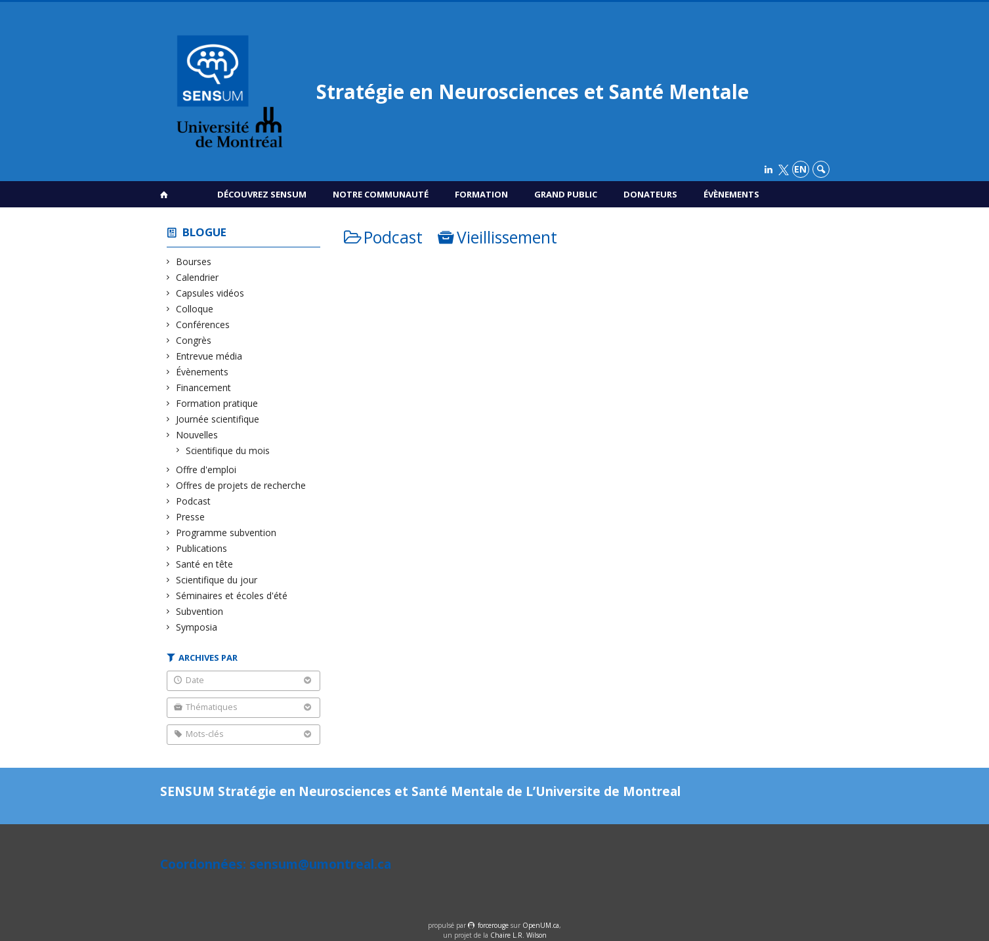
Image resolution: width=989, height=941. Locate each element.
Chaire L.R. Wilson (518, 935)
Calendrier (198, 277)
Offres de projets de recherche (241, 485)
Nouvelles (197, 435)
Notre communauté (381, 194)
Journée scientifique (218, 419)
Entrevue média (209, 356)
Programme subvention (226, 532)
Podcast (194, 501)
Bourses (194, 261)
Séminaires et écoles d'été (232, 595)
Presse (191, 517)
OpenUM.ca (540, 925)
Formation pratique (217, 403)
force (493, 925)
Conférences (203, 324)
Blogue (204, 232)
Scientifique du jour (217, 580)
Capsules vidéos (210, 293)
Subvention (200, 611)
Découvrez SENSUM (261, 194)
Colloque (195, 309)
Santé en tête (205, 564)
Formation (481, 194)
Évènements (731, 194)
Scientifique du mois (228, 450)
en (800, 169)
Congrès (194, 340)
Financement (204, 387)
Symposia (197, 627)
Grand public (565, 194)
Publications (202, 548)
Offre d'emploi (206, 469)
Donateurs (650, 194)
